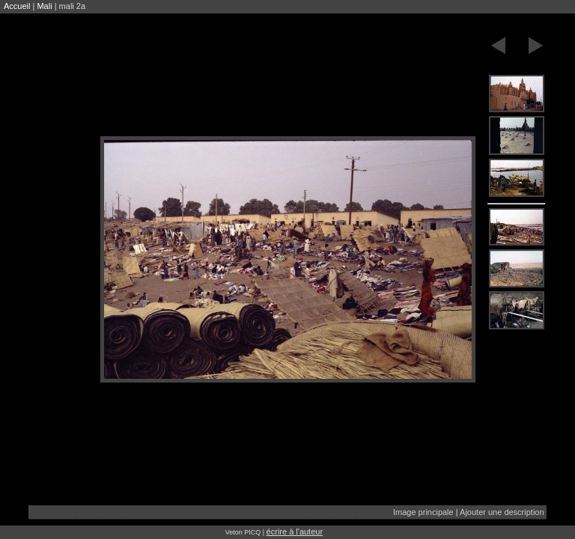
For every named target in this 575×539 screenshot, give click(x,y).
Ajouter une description (502, 512)
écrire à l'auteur (295, 531)
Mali (44, 5)
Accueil (17, 5)
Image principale (423, 512)
